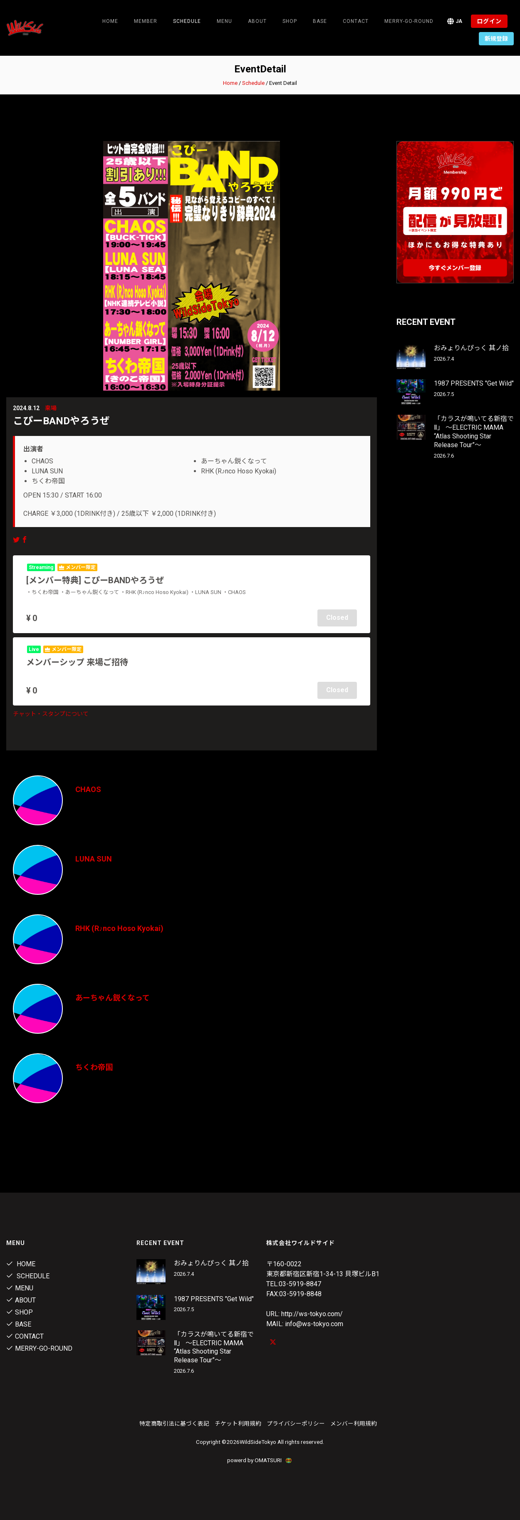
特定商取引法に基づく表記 (174, 1423)
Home (110, 21)
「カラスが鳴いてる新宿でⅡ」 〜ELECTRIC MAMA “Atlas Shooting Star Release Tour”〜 (474, 431)
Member (145, 21)
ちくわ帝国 (94, 1067)
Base (320, 21)
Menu (224, 21)
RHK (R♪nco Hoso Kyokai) (119, 928)
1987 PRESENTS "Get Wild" (474, 383)
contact (356, 21)
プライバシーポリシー (296, 1423)
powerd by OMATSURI (260, 1460)
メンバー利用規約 (353, 1423)
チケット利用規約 (238, 1423)
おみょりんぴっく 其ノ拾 (471, 348)
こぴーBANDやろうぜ (61, 421)
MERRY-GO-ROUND (408, 21)
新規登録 (496, 38)
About (257, 21)
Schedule (253, 83)
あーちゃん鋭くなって (112, 997)
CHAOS (88, 789)
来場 (51, 408)
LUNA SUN (93, 858)
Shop (289, 21)
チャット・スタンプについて (51, 713)
